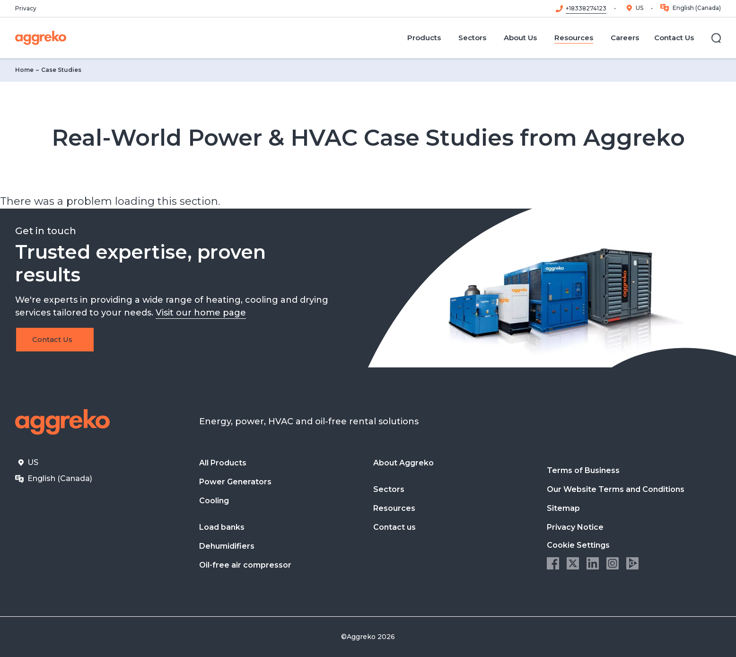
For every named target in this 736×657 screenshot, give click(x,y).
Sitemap (563, 508)
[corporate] (40, 38)
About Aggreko (403, 462)
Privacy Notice (575, 527)
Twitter (573, 563)
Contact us (394, 527)
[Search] (716, 38)
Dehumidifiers (226, 546)
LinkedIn (593, 563)
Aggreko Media (632, 563)
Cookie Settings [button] (578, 545)
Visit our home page (201, 312)
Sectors (388, 489)
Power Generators (235, 481)
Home (24, 69)
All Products (222, 462)
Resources (394, 508)
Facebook (553, 563)
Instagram (612, 563)
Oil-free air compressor (245, 565)
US (639, 7)
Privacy (25, 8)
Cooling (214, 500)
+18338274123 (586, 8)
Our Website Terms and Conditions (615, 489)
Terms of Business (583, 470)
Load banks (222, 527)
